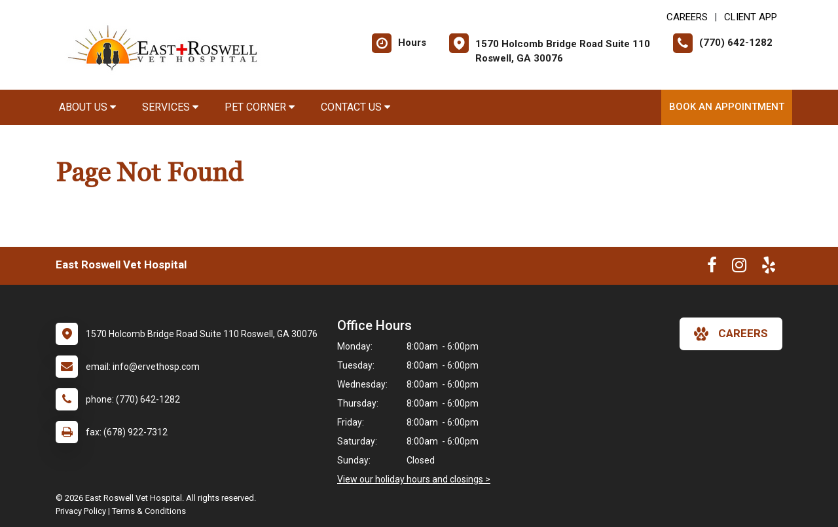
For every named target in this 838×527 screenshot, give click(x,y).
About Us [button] (87, 107)
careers (731, 334)
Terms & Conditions (149, 511)
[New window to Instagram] (739, 268)
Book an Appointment (726, 107)
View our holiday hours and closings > (413, 479)
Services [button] (170, 107)
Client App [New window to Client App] (750, 17)
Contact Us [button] (355, 107)
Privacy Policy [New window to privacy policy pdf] (81, 511)
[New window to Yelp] (768, 268)
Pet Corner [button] (260, 107)
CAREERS (687, 17)
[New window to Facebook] (712, 268)
